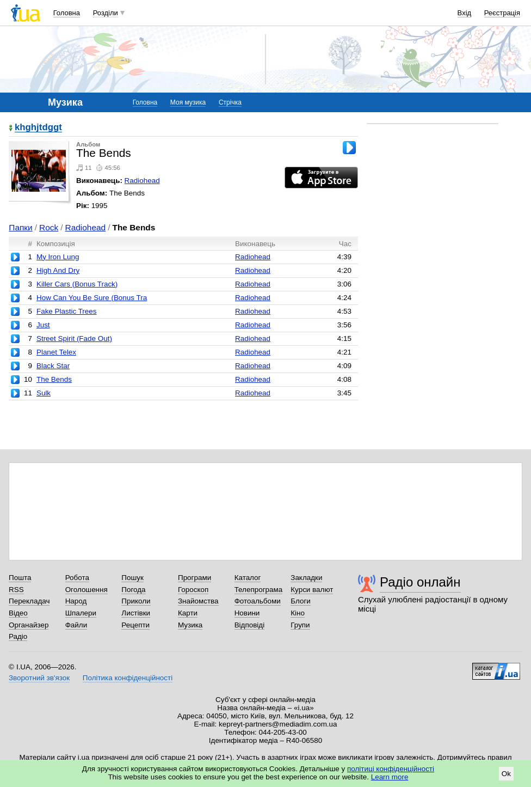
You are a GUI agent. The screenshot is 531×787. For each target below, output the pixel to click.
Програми (194, 578)
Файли (76, 625)
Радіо (18, 636)
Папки (20, 227)
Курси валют (312, 589)
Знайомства (198, 601)
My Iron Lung (57, 257)
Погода (133, 589)
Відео (18, 613)
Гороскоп (193, 589)
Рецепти (135, 625)
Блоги (301, 601)
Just (43, 325)
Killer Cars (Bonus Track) (77, 284)
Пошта (20, 578)
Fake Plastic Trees (66, 311)
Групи (300, 625)
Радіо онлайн (420, 582)
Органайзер (28, 625)
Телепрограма (258, 589)
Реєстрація (502, 13)
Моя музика (188, 102)
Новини (247, 613)
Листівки (135, 613)
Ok (506, 774)
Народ (76, 601)
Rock (48, 227)
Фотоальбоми (257, 601)
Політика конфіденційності (127, 678)
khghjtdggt (38, 127)
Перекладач (29, 601)
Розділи (105, 13)
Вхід (465, 13)
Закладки (306, 578)
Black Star (53, 366)
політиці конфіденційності (390, 769)
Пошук (132, 578)
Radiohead (142, 180)
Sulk (43, 393)
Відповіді (249, 625)
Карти (187, 613)
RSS (16, 589)
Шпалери (80, 613)
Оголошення (86, 589)
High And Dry (57, 270)
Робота (77, 578)
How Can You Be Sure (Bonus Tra (91, 298)
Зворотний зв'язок (39, 678)
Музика (190, 625)
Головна (66, 13)
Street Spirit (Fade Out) (74, 338)
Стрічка (230, 102)
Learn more (390, 777)
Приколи (135, 601)
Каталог (247, 578)
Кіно (298, 613)
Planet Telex (56, 352)
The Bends (54, 379)
